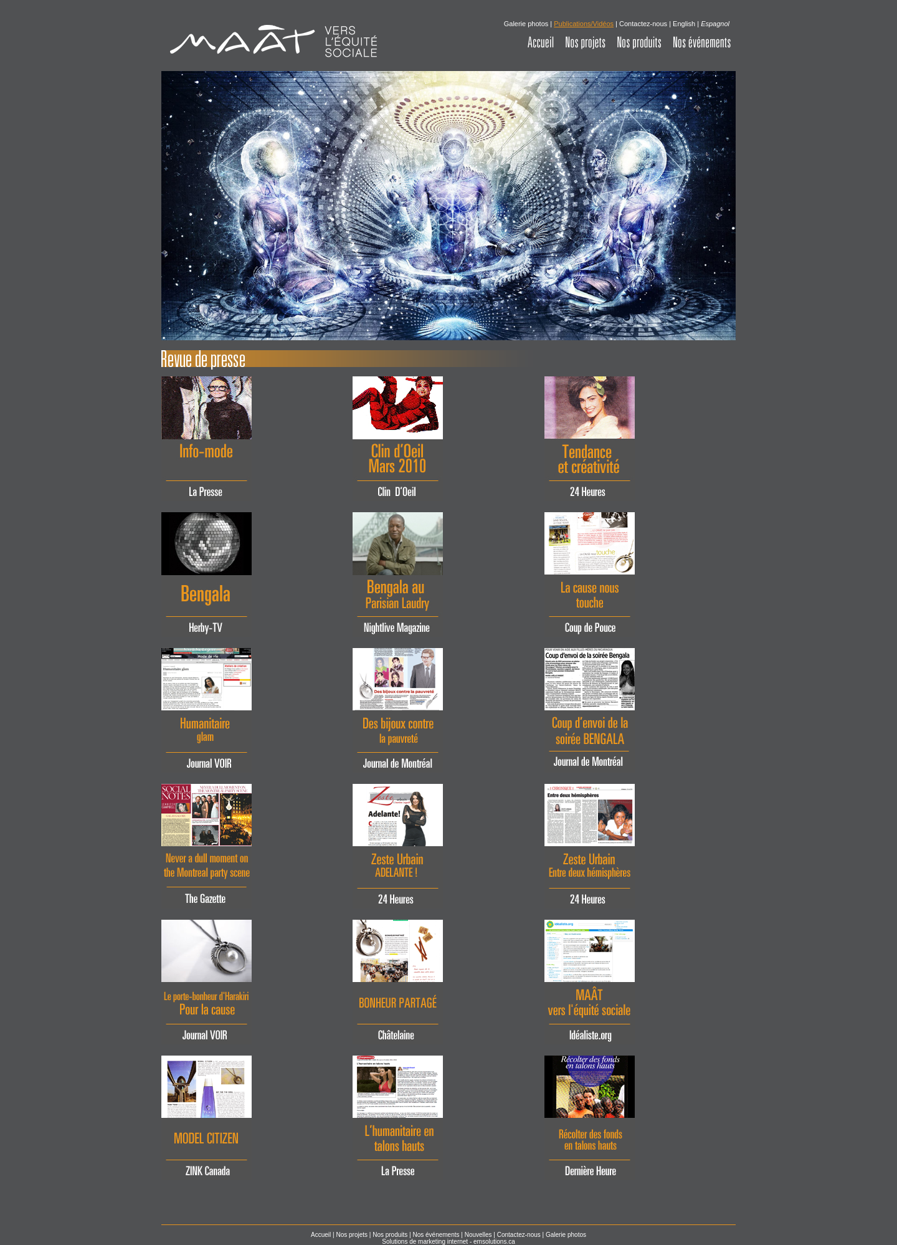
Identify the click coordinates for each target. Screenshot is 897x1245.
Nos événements (435, 1234)
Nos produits (390, 1234)
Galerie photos (527, 23)
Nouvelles (478, 1234)
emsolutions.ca (494, 1241)
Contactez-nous (643, 23)
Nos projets (352, 1234)
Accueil (321, 1234)
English (684, 23)
